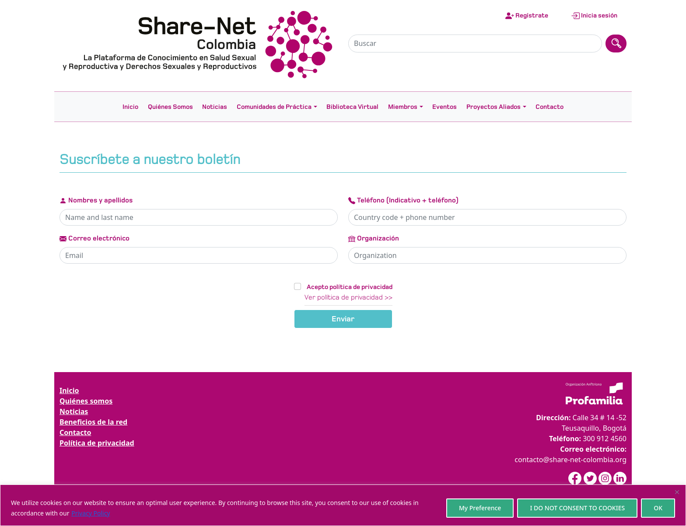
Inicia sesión (594, 15)
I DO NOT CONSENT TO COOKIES (577, 508)
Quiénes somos (86, 401)
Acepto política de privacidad (349, 286)
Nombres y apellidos (96, 200)
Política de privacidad (97, 443)
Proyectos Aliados (493, 106)
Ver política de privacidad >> (348, 297)
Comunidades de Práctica (274, 106)
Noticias (214, 106)
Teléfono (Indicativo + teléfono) (403, 200)
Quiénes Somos (170, 106)
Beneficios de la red (93, 422)
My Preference (480, 508)
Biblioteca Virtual (352, 106)
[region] (343, 505)
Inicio (130, 106)
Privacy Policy (90, 513)
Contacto (550, 106)
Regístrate (526, 15)
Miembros (402, 106)
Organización (373, 238)
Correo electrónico (95, 238)
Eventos (444, 106)
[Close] (677, 492)
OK (658, 508)
